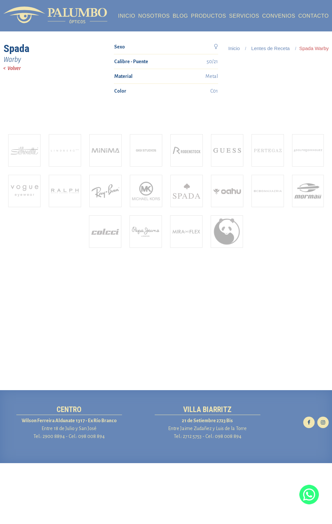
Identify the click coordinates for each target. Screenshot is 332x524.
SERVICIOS (244, 16)
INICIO (126, 16)
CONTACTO (313, 16)
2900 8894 (54, 497)
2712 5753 (192, 497)
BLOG (180, 16)
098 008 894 (91, 497)
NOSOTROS (154, 16)
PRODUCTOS (208, 16)
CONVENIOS (278, 16)
